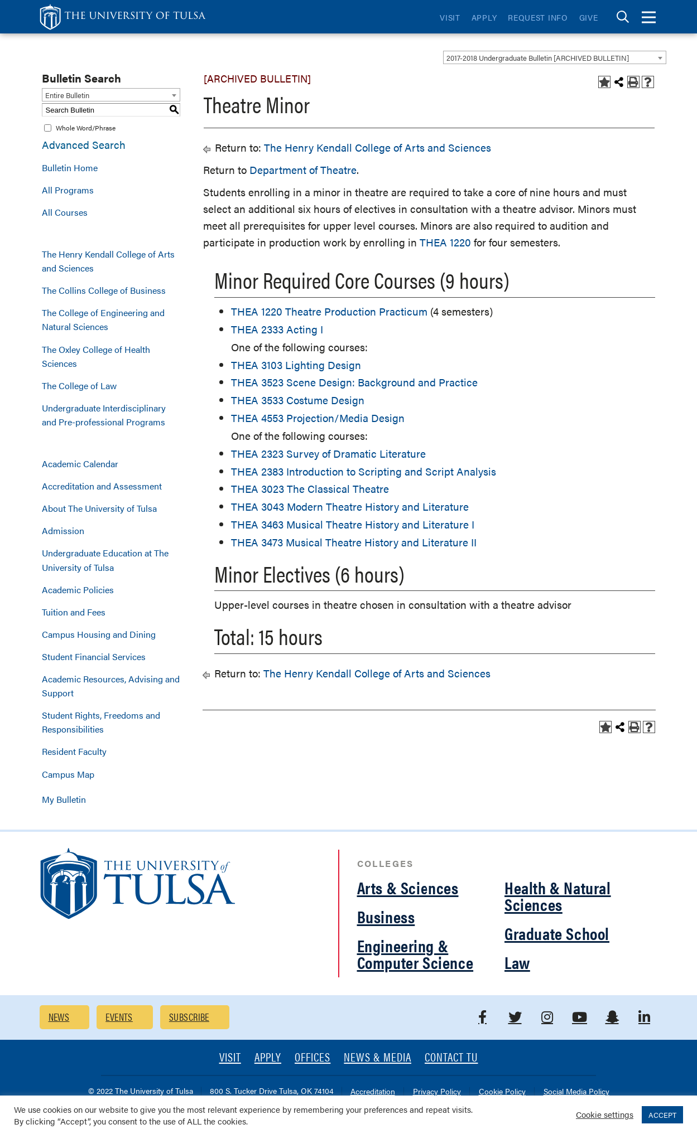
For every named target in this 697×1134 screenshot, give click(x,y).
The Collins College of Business (104, 290)
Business (386, 916)
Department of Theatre (303, 169)
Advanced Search (84, 144)
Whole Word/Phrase (86, 128)
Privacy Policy (437, 1092)
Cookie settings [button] (604, 1114)
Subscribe (189, 1017)
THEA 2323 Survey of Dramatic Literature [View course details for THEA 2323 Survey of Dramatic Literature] (328, 453)
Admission (63, 530)
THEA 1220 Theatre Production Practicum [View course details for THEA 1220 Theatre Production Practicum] (329, 311)
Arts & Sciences (408, 887)
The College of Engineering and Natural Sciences (103, 319)
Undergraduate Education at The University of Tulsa (105, 559)
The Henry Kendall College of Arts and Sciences (108, 261)
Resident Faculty (74, 751)
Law (517, 962)
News (59, 1017)
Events (119, 1017)
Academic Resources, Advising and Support (111, 685)
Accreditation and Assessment (102, 485)
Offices (312, 1058)
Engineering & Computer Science (415, 953)
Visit (450, 17)
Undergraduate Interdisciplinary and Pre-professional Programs (104, 414)
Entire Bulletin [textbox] (67, 95)
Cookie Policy (502, 1092)
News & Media (377, 1058)
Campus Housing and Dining (99, 634)
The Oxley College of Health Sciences (96, 356)
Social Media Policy (576, 1092)
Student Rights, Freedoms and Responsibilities (101, 722)
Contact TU (451, 1058)
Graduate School (556, 933)
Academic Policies (78, 589)
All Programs (68, 189)
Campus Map (68, 774)
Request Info (538, 17)
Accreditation (372, 1092)
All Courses (65, 212)
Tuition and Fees (73, 611)
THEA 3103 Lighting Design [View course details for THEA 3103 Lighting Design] (296, 364)
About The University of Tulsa (99, 508)
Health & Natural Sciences (557, 895)
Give (588, 17)
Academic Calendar (80, 463)
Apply (484, 17)
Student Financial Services (94, 656)
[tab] (623, 17)
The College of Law (79, 385)
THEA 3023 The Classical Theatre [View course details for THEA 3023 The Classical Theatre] (310, 488)
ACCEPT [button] (662, 1114)
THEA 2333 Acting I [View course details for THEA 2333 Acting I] (277, 329)
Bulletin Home (70, 167)
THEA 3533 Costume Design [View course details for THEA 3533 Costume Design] (297, 400)
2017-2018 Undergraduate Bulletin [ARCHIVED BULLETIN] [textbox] (537, 57)
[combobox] (554, 57)
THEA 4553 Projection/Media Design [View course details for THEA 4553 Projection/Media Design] (318, 417)
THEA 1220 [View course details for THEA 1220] (445, 242)
